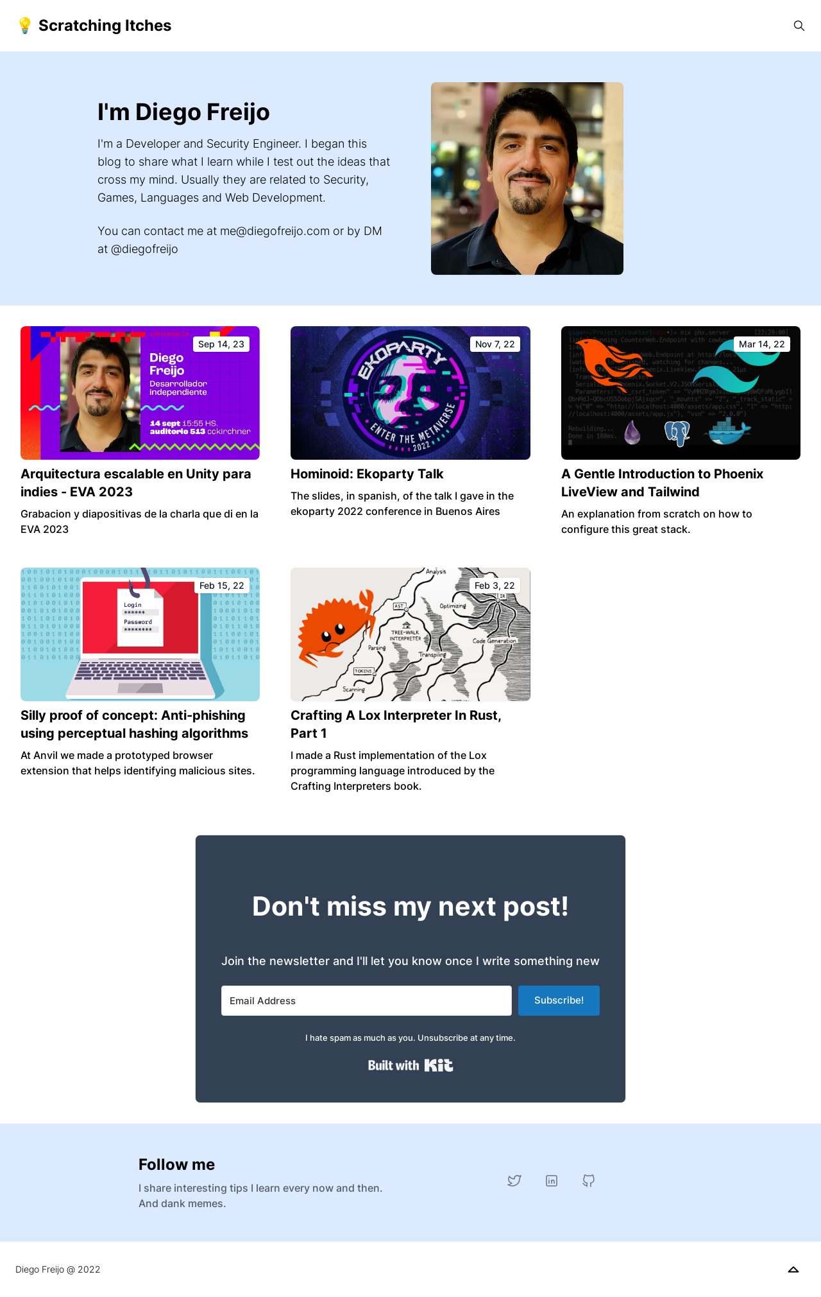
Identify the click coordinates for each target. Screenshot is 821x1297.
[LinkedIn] (551, 1180)
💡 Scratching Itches (93, 25)
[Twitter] (514, 1180)
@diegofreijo (144, 249)
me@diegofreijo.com (275, 231)
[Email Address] (366, 1001)
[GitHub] (588, 1180)
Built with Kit (410, 1065)
